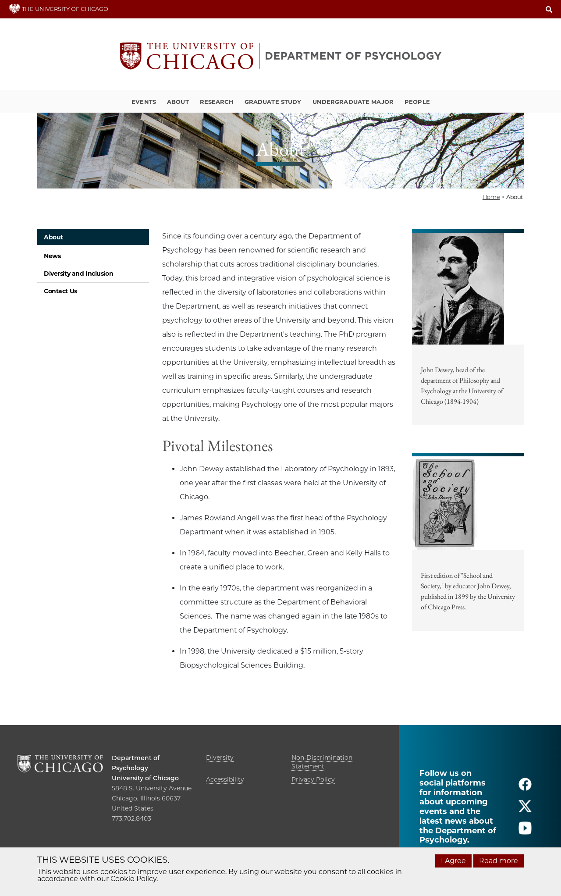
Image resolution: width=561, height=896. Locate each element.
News (52, 256)
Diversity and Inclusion (78, 273)
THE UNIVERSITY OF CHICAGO (58, 8)
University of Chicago (145, 778)
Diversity (220, 757)
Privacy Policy (313, 779)
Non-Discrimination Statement (321, 762)
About (178, 101)
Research (217, 101)
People (417, 101)
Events (143, 101)
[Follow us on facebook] (525, 788)
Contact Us (60, 291)
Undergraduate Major (353, 101)
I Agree (453, 861)
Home (491, 196)
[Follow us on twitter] (525, 810)
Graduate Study (273, 101)
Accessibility (225, 779)
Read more (498, 861)
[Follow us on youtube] (525, 832)
